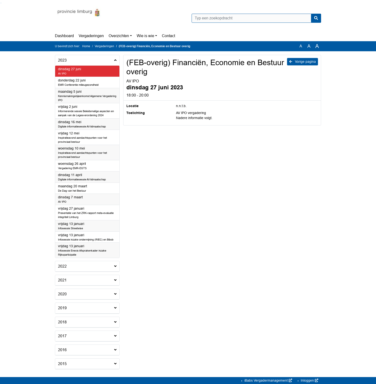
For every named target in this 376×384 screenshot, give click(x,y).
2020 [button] (62, 294)
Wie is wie (145, 36)
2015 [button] (62, 364)
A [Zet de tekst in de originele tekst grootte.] (301, 46)
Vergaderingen (91, 36)
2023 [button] (62, 60)
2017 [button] (62, 336)
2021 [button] (62, 280)
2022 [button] (62, 266)
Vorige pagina (302, 61)
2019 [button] (62, 308)
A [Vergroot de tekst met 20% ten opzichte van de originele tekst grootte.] (309, 46)
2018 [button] (62, 322)
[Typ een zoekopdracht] (256, 18)
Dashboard (64, 36)
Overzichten (119, 36)
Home (86, 46)
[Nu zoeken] (316, 18)
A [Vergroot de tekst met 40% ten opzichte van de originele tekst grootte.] (317, 46)
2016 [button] (62, 350)
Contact (168, 36)
